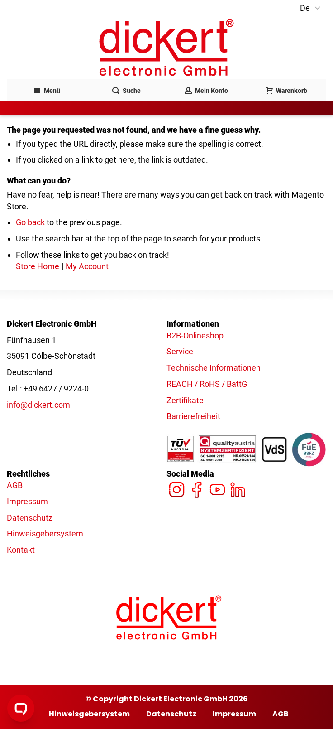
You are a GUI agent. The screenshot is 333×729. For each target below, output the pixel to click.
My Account (87, 266)
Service (179, 351)
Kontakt (21, 550)
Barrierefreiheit (193, 416)
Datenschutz (29, 517)
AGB (15, 485)
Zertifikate (185, 400)
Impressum (27, 501)
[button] (310, 8)
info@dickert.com (38, 405)
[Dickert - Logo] (166, 48)
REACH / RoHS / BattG (206, 384)
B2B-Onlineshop (195, 335)
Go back (30, 222)
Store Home (37, 266)
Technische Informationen (213, 367)
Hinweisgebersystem (45, 533)
